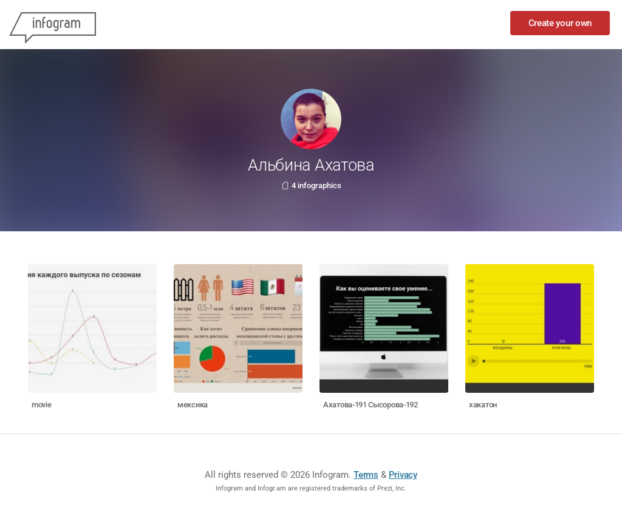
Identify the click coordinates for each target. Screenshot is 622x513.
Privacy (403, 474)
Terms (366, 474)
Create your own (560, 23)
